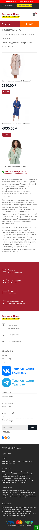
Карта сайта (6, 454)
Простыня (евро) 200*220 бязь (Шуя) (13, 511)
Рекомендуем (7, 487)
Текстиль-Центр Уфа (11, 448)
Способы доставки (7, 403)
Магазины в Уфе (7, 359)
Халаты (7, 38)
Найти (33, 427)
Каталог (4, 34)
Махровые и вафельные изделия (23, 34)
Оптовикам (5, 400)
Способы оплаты (7, 407)
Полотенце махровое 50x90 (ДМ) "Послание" (15, 490)
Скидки (4, 458)
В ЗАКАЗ (6, 92)
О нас (3, 362)
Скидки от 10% (6, 463)
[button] (11, 6)
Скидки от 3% (16, 461)
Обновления (6, 504)
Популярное (6, 468)
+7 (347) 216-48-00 (13, 335)
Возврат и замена (7, 397)
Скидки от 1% (6, 461)
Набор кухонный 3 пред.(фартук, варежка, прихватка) (18, 507)
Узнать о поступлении (14, 171)
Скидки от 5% (26, 461)
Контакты (4, 355)
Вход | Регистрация (24, 6)
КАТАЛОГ (8, 24)
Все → (14, 463)
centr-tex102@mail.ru (14, 341)
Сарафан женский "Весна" (10, 493)
